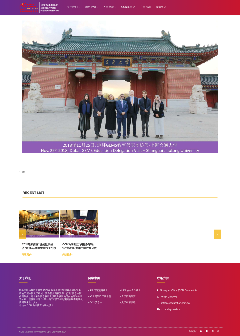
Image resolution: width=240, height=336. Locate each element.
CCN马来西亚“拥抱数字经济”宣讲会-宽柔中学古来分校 (39, 246)
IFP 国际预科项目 (99, 290)
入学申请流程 (129, 302)
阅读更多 (27, 254)
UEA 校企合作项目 (131, 290)
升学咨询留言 (129, 296)
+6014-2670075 (169, 296)
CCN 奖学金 (96, 302)
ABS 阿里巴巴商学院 (100, 296)
